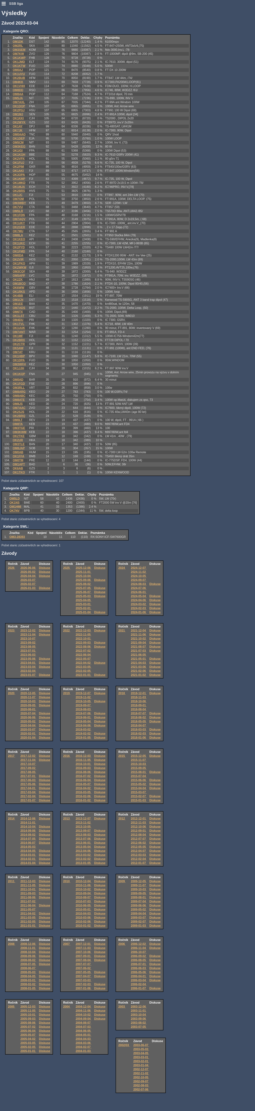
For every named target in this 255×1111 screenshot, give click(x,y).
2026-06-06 (28, 567)
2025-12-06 (83, 567)
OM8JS (18, 403)
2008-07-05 (28, 964)
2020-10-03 (28, 701)
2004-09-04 (83, 1018)
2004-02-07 (83, 1047)
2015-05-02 (139, 784)
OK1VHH (19, 86)
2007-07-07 (83, 964)
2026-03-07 (28, 580)
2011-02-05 (28, 921)
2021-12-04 (139, 630)
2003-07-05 (139, 1026)
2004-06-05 (83, 1030)
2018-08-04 (139, 709)
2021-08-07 (139, 646)
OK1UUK (19, 328)
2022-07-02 (83, 650)
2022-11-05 (83, 634)
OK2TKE (19, 436)
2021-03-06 (139, 666)
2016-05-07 (83, 784)
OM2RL (18, 45)
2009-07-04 (139, 901)
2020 (11, 693)
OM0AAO (19, 134)
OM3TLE (19, 444)
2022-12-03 (83, 630)
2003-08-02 (139, 1022)
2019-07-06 (83, 713)
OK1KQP (19, 374)
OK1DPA (19, 360)
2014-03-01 (28, 854)
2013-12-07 (83, 818)
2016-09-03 (83, 768)
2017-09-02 (28, 768)
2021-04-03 (139, 662)
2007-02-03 (83, 984)
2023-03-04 (28, 666)
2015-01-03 (139, 800)
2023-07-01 (28, 650)
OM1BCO (19, 283)
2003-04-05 (141, 1053)
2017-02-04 (28, 796)
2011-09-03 (28, 893)
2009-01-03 (139, 925)
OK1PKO (19, 263)
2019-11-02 (83, 697)
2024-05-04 (139, 596)
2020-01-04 (28, 737)
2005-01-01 (28, 1051)
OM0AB (18, 452)
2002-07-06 (141, 1089)
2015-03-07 (139, 792)
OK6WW (18, 287)
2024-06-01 (139, 592)
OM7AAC (19, 407)
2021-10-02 (139, 638)
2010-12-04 (83, 881)
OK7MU (18, 231)
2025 (67, 567)
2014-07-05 (28, 838)
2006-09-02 (139, 956)
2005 (11, 1006)
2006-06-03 (139, 968)
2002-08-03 (141, 1085)
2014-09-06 (28, 830)
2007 (67, 944)
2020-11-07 (28, 697)
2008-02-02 (28, 984)
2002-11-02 (141, 1073)
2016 (67, 755)
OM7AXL (19, 102)
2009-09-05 (139, 893)
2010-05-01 (83, 909)
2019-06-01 (83, 717)
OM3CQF (19, 271)
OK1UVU (19, 74)
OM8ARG (19, 391)
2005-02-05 (28, 1047)
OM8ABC (19, 395)
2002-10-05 (141, 1077)
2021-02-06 (139, 670)
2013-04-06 (83, 850)
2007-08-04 (83, 960)
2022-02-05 (83, 670)
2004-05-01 (83, 1034)
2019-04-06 (83, 725)
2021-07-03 (139, 650)
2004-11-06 (83, 1010)
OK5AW (18, 348)
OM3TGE (19, 428)
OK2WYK (19, 122)
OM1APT (19, 464)
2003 (122, 1006)
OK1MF (18, 336)
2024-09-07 (139, 580)
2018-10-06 (139, 701)
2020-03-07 (28, 729)
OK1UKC (19, 243)
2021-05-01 (139, 658)
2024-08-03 (139, 584)
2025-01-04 (83, 612)
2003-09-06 (139, 1018)
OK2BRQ (19, 415)
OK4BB (18, 295)
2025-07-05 (83, 588)
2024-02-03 (139, 608)
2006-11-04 (139, 948)
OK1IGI (18, 150)
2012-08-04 (139, 834)
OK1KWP (19, 57)
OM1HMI (15, 506)
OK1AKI (18, 170)
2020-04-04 (28, 725)
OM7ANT (19, 332)
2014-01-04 (28, 862)
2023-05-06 (28, 658)
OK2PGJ (19, 110)
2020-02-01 (28, 733)
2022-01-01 (83, 674)
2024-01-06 (139, 612)
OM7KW (18, 53)
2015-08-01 (139, 772)
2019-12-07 (83, 693)
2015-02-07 (139, 796)
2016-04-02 (83, 788)
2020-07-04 (28, 713)
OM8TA (18, 424)
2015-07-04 (139, 776)
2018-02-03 (139, 733)
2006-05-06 (139, 972)
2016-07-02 (83, 776)
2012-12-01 (139, 818)
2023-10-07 (28, 638)
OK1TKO (19, 472)
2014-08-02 (28, 834)
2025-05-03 (83, 596)
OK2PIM (18, 166)
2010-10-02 (83, 889)
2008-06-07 (28, 968)
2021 (122, 630)
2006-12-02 (139, 944)
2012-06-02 (139, 842)
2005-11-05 (28, 1010)
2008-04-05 (28, 976)
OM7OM (18, 199)
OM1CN (18, 299)
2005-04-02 (28, 1038)
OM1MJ (18, 114)
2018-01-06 (139, 737)
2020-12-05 (28, 693)
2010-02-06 (83, 921)
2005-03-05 (28, 1042)
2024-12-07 (139, 567)
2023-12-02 (28, 630)
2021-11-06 (139, 634)
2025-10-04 (83, 575)
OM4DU (18, 319)
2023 (11, 630)
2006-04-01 (139, 976)
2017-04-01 (28, 788)
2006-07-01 (139, 964)
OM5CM (18, 142)
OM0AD (18, 379)
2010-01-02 (83, 925)
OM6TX (18, 311)
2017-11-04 (28, 759)
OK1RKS (19, 291)
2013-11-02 (83, 822)
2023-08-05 (28, 646)
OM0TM (18, 460)
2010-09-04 (83, 893)
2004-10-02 (83, 1014)
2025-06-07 (83, 592)
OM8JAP (19, 448)
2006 (122, 944)
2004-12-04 (83, 1006)
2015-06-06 (139, 780)
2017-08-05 (28, 772)
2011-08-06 (28, 897)
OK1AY (18, 126)
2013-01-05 (83, 862)
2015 (122, 755)
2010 (67, 881)
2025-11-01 (83, 571)
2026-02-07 (28, 584)
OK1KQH (19, 154)
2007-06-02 (83, 968)
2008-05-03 (28, 972)
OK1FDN (19, 215)
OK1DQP (19, 106)
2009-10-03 (139, 889)
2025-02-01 (83, 608)
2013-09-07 (83, 830)
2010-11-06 (83, 885)
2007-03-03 (83, 980)
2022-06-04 (83, 654)
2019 (67, 693)
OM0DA (18, 255)
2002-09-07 (141, 1081)
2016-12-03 (83, 755)
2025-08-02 (83, 584)
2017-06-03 (28, 780)
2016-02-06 (83, 796)
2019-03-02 (83, 729)
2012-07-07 (139, 838)
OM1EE (18, 303)
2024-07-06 (139, 588)
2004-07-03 (83, 1026)
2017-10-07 (28, 764)
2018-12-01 (139, 693)
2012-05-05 (139, 846)
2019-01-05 (83, 737)
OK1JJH (18, 368)
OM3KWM (19, 432)
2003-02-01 (141, 1061)
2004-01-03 (83, 1051)
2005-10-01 (28, 1014)
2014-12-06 (28, 818)
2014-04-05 (28, 850)
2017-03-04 (28, 792)
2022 (67, 630)
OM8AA (18, 94)
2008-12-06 (28, 944)
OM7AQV (19, 219)
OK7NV (15, 510)
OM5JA (18, 98)
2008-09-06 (28, 956)
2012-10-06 (139, 826)
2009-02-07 (139, 921)
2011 (11, 881)
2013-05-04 (83, 846)
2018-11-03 (139, 697)
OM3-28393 (17, 536)
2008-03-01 (28, 980)
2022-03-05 (83, 666)
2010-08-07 (83, 897)
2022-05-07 (83, 658)
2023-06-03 (28, 654)
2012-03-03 (139, 854)
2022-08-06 (83, 646)
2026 (11, 567)
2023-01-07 (28, 674)
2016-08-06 (83, 772)
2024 (122, 567)
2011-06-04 (28, 905)
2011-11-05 (28, 885)
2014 (11, 818)
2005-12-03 (28, 1006)
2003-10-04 (139, 1014)
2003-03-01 (141, 1057)
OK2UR (18, 440)
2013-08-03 (83, 834)
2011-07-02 (28, 901)
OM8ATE (19, 399)
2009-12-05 (139, 881)
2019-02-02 (83, 733)
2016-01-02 (83, 800)
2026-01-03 (28, 588)
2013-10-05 (83, 826)
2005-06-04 (28, 1030)
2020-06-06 (28, 717)
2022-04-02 (83, 662)
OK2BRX (19, 340)
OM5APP (19, 275)
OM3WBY (19, 203)
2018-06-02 (139, 717)
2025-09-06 (83, 580)
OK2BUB (19, 78)
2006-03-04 (139, 980)
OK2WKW (19, 267)
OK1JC (17, 194)
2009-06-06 (139, 905)
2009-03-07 (139, 917)
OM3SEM (19, 49)
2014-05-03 (28, 846)
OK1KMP (19, 178)
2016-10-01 (83, 764)
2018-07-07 (139, 713)
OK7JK (17, 130)
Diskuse (44, 567)
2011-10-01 (28, 889)
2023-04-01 (28, 662)
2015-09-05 (139, 768)
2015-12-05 (139, 755)
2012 (122, 818)
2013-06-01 (83, 842)
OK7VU (18, 207)
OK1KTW (19, 65)
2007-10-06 (83, 952)
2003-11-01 (139, 1010)
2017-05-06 (28, 784)
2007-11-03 (83, 948)
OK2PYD (19, 247)
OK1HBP (19, 356)
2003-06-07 (141, 1045)
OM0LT (17, 420)
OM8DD (18, 90)
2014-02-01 (28, 858)
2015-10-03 (139, 764)
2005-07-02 (28, 1026)
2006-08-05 (139, 960)
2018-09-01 (139, 705)
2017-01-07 (28, 800)
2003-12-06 (139, 1006)
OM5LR (18, 211)
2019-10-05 (83, 701)
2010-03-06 (83, 917)
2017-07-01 (28, 776)
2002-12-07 (141, 1069)
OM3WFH (19, 364)
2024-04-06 (139, 600)
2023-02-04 (28, 670)
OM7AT (18, 352)
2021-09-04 (139, 642)
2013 (67, 818)
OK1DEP (19, 138)
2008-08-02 (28, 960)
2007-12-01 (83, 944)
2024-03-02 (139, 604)
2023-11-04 (28, 634)
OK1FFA (18, 456)
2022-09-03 (83, 642)
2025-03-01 (83, 604)
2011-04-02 (28, 913)
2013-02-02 (83, 858)
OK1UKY (19, 223)
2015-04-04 (139, 788)
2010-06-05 (83, 905)
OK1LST (18, 315)
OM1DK (18, 41)
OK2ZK (18, 279)
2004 (67, 1006)
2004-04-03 (83, 1038)
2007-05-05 (83, 972)
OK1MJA (19, 186)
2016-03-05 (83, 792)
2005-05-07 (28, 1034)
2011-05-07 (28, 909)
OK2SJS (18, 411)
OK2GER (19, 227)
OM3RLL (19, 387)
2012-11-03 (139, 822)
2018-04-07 (139, 725)
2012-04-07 (139, 850)
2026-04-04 (28, 575)
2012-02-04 (139, 858)
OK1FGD (19, 383)
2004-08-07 (83, 1022)
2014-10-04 (28, 826)
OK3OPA (19, 174)
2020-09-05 (28, 705)
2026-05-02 (28, 571)
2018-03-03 (139, 729)
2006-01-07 (139, 988)
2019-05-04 (83, 721)
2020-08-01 (28, 709)
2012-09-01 (139, 830)
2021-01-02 (139, 674)
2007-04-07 (83, 976)
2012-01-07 (139, 862)
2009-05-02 (139, 909)
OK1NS (15, 502)
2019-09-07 (83, 705)
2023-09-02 (28, 642)
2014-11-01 (28, 822)
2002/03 (124, 1045)
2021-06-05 (139, 654)
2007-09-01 (83, 956)
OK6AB (18, 468)
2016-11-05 (83, 759)
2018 (122, 693)
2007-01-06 (83, 988)
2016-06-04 (83, 780)
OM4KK (18, 82)
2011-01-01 (28, 925)
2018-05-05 (139, 721)
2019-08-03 (83, 709)
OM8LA (18, 235)
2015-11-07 (139, 759)
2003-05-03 (141, 1049)
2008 (11, 944)
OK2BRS (19, 190)
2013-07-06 (83, 838)
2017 (11, 755)
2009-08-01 (139, 897)
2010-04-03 (83, 913)
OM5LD (15, 498)
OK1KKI (18, 118)
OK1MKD (19, 182)
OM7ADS (19, 307)
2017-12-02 (28, 755)
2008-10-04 (28, 952)
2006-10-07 (139, 952)
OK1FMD (19, 251)
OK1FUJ (18, 162)
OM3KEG (19, 146)
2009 (122, 881)
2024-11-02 (139, 571)
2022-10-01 (83, 638)
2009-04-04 (139, 913)
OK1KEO (19, 239)
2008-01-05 (28, 988)
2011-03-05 (28, 917)
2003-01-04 (141, 1065)
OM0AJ (18, 69)
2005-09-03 (28, 1018)
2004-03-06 (83, 1042)
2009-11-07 (139, 885)
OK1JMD (19, 61)
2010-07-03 (83, 901)
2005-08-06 (28, 1022)
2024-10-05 (139, 575)
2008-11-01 (28, 948)
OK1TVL (18, 323)
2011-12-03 (28, 881)
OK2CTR (19, 344)
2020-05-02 (28, 721)
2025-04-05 (83, 600)
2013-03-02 (83, 854)
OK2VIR (18, 259)
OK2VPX (19, 158)
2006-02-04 (139, 984)
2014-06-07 (28, 842)
